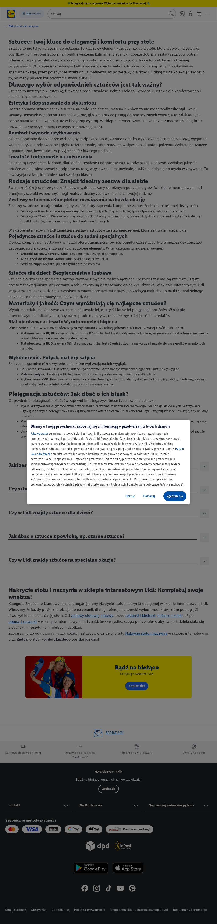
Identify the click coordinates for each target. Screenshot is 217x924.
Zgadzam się (175, 496)
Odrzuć (130, 496)
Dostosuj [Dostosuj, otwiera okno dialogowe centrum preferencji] (149, 496)
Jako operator (39, 433)
